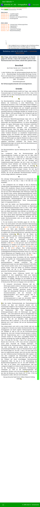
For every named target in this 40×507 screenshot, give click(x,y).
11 (38, 273)
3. (7, 48)
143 (16, 246)
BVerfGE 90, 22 (5, 18)
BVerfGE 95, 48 (5, 17)
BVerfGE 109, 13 (5, 14)
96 (2, 248)
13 (38, 303)
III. (19, 177)
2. (7, 46)
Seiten (9, 8)
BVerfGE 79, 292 (5, 26)
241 (24, 246)
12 (38, 284)
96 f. (6, 229)
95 (33, 227)
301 (13, 248)
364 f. (7, 227)
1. (7, 45)
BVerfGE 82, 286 (5, 24)
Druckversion (19, 8)
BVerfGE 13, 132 (5, 29)
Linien (13, 8)
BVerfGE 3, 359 (5, 30)
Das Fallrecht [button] (6, 2)
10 (38, 257)
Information (36, 4)
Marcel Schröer (20, 53)
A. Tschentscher (32, 51)
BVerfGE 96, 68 (5, 15)
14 (38, 326)
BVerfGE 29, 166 (5, 27)
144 (16, 227)
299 (3, 237)
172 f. (25, 227)
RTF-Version (4, 8)
